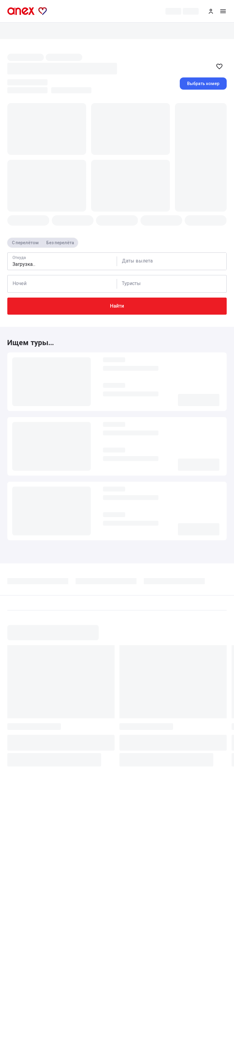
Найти (117, 306)
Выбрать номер (203, 83)
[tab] (41, 583)
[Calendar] (171, 261)
